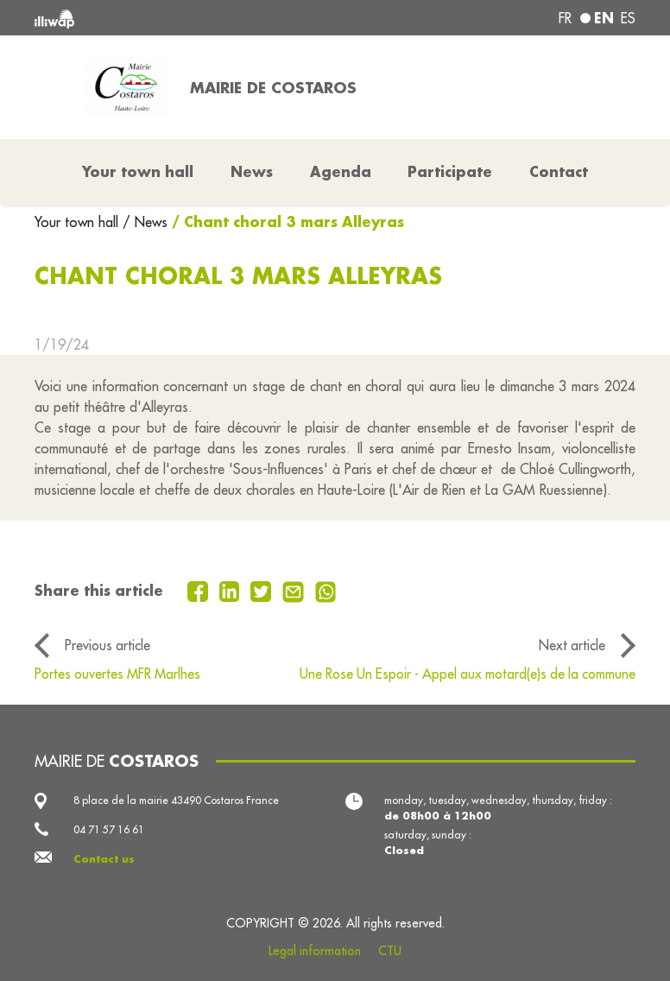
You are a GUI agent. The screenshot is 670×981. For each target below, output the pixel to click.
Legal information (315, 951)
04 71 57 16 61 (108, 829)
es (628, 18)
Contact (558, 171)
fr (565, 18)
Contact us (104, 858)
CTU (389, 951)
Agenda (340, 171)
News (252, 171)
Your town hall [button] (137, 171)
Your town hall (79, 222)
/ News (145, 222)
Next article (572, 645)
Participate (450, 171)
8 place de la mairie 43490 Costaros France (176, 800)
